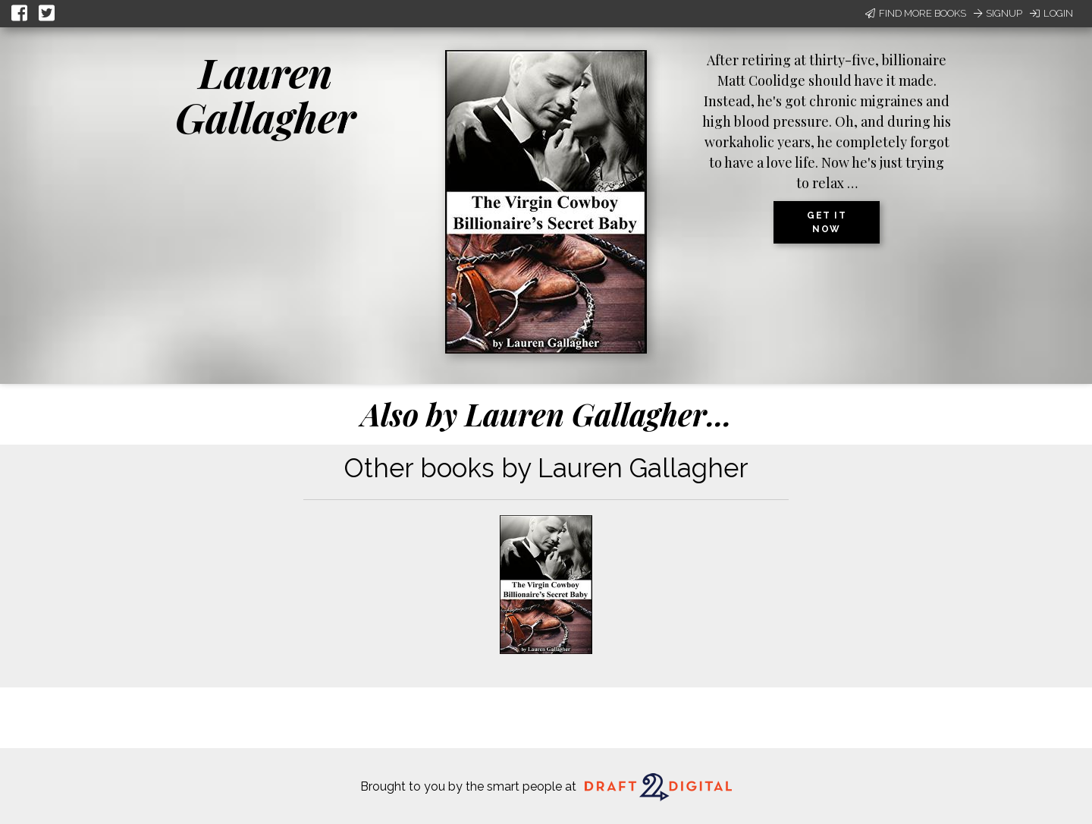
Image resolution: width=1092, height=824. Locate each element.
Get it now (826, 222)
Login (1051, 13)
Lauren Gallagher (265, 94)
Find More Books (915, 13)
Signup (998, 13)
